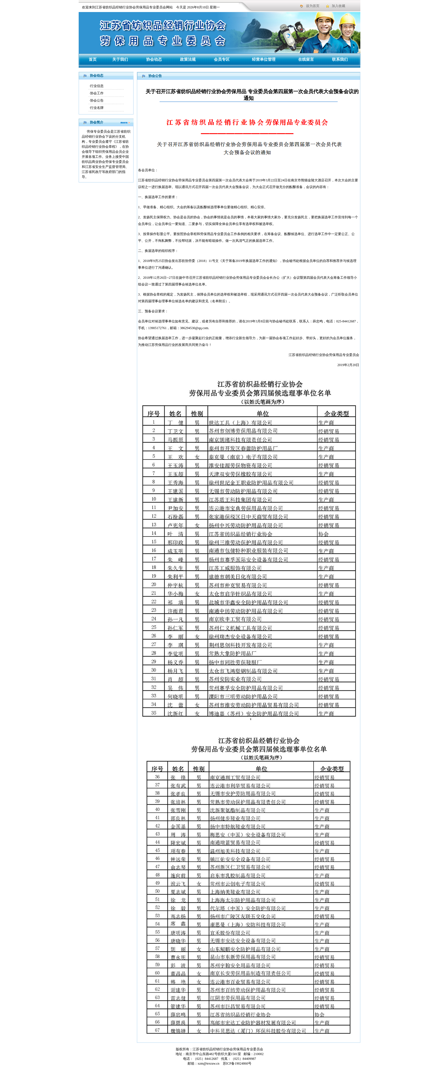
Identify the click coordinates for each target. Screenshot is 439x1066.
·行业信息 (96, 86)
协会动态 (154, 59)
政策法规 (188, 59)
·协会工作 (96, 93)
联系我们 (340, 59)
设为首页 (312, 6)
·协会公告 (96, 100)
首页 (93, 59)
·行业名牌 (96, 108)
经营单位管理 (263, 59)
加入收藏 (338, 6)
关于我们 (120, 59)
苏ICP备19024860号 (237, 1063)
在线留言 (306, 59)
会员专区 (222, 59)
